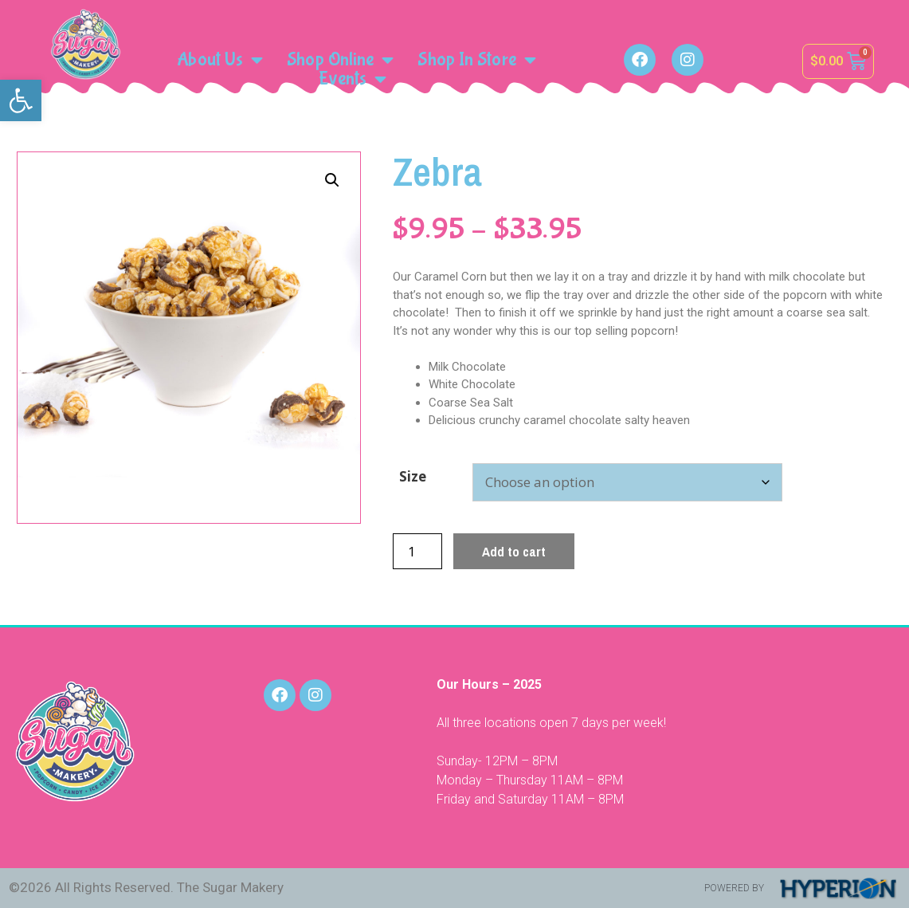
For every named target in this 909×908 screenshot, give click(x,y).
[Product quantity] (417, 551)
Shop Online (340, 59)
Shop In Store (476, 59)
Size (412, 476)
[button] (20, 100)
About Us (220, 59)
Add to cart (514, 551)
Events (353, 78)
